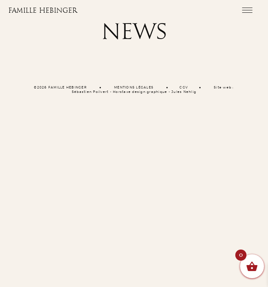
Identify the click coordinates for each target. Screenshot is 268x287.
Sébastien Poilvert (90, 92)
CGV (183, 87)
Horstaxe (122, 92)
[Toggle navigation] (247, 10)
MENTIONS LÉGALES (134, 87)
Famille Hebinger (42, 11)
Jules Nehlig (183, 92)
